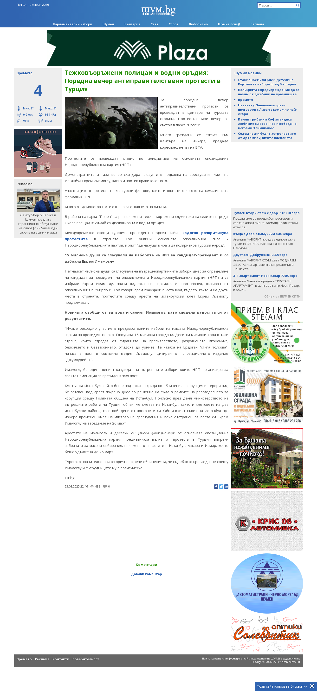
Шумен (108, 24)
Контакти (60, 659)
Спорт (173, 24)
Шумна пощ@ (229, 24)
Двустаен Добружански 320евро (260, 255)
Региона (257, 24)
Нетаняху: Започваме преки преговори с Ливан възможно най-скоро (267, 109)
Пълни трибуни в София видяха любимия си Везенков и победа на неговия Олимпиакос (267, 123)
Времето (245, 99)
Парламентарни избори (72, 24)
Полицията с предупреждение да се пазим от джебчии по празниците (268, 92)
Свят (154, 24)
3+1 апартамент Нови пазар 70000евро (265, 275)
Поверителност (85, 659)
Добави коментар (146, 574)
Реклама (42, 659)
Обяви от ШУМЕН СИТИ (282, 296)
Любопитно (198, 24)
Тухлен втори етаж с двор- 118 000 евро (266, 213)
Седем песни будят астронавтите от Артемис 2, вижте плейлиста (267, 135)
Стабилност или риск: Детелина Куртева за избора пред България (267, 82)
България (132, 24)
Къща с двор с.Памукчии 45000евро (262, 234)
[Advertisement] (267, 175)
